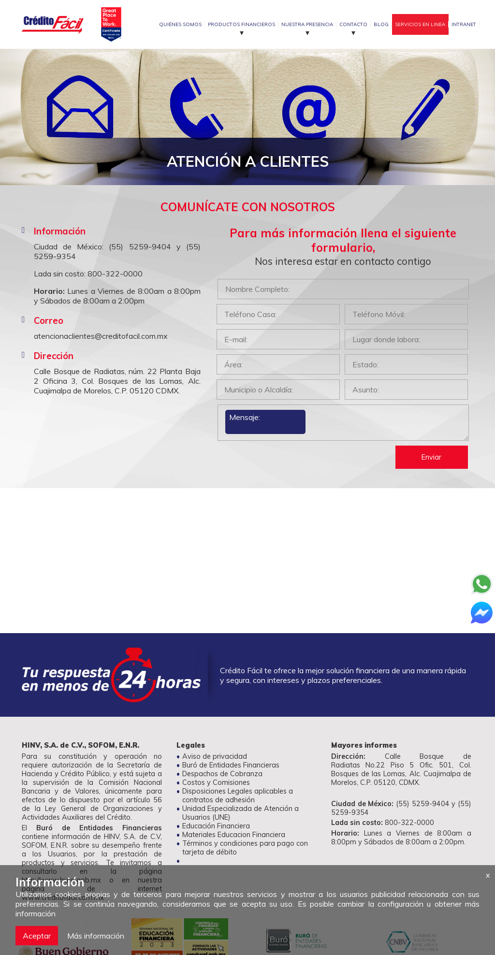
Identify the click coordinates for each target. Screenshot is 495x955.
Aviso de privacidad (214, 756)
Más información (95, 936)
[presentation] (290, 464)
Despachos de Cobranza (222, 773)
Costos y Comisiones (216, 782)
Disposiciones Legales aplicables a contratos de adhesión (237, 795)
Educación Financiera (216, 826)
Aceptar (37, 936)
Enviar (431, 457)
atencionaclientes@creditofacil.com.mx (101, 336)
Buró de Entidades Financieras (230, 765)
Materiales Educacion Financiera (233, 834)
